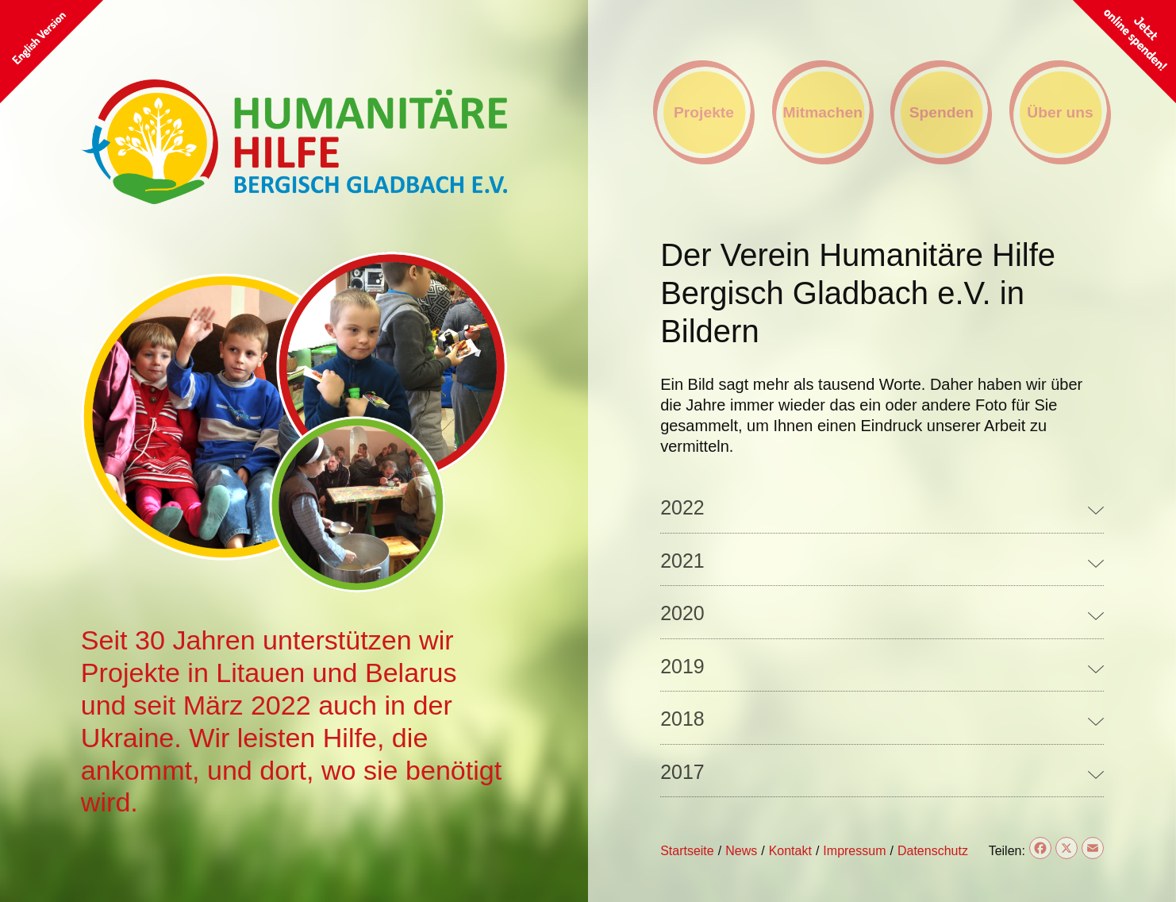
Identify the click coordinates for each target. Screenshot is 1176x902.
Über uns (1060, 112)
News (741, 851)
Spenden (941, 112)
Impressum (854, 851)
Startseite (687, 851)
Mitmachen (822, 112)
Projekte (704, 112)
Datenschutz (932, 851)
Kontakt (790, 851)
